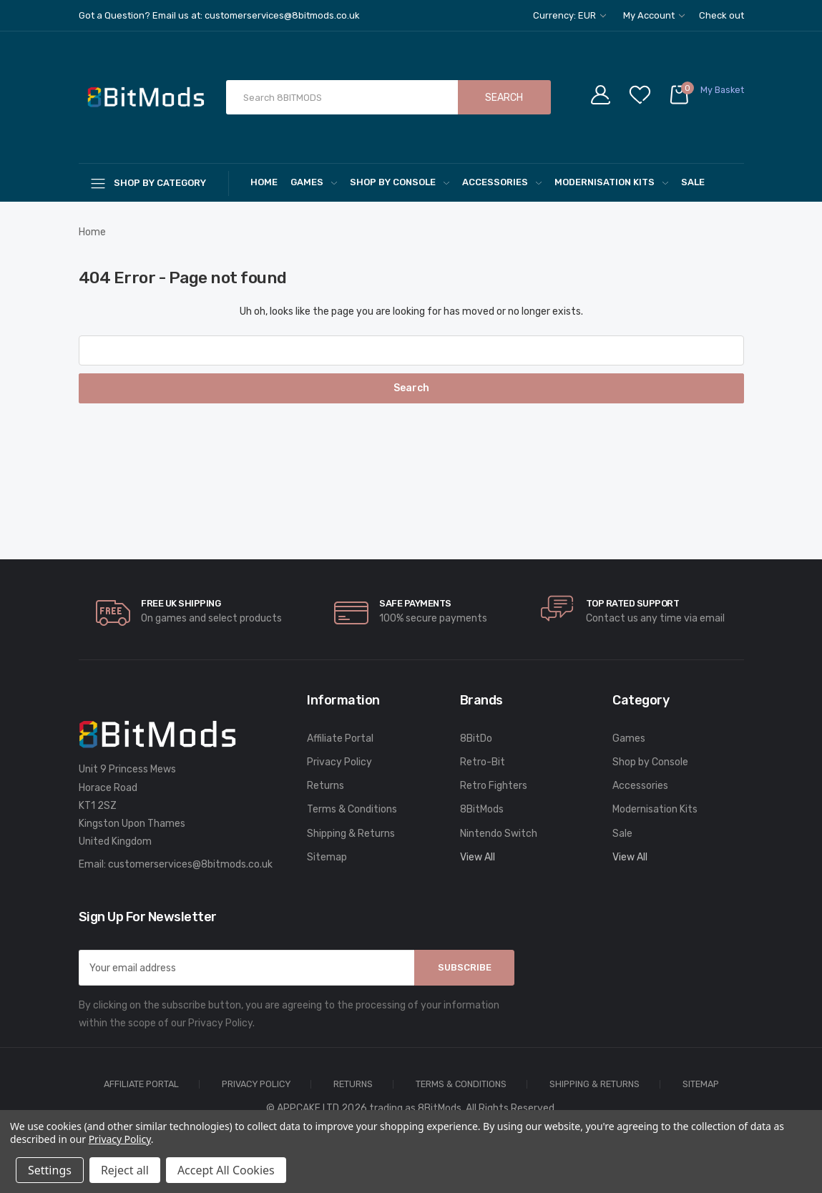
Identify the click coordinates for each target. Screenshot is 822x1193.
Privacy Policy (339, 762)
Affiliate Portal (340, 738)
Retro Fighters (493, 786)
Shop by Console (399, 182)
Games (313, 182)
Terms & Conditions (352, 809)
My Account (654, 15)
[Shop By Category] (154, 183)
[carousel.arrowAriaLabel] (113, 613)
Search (504, 98)
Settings (50, 1170)
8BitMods (482, 809)
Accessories (502, 182)
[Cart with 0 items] (706, 97)
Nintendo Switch (498, 834)
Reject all (125, 1170)
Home (264, 182)
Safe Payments (415, 603)
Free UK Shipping (180, 603)
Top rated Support (633, 603)
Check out (721, 15)
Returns (325, 786)
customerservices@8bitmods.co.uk (190, 864)
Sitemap (327, 857)
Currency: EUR (569, 15)
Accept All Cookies (226, 1170)
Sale (693, 182)
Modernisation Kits (611, 182)
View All (477, 857)
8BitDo (476, 738)
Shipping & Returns (351, 834)
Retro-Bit (482, 762)
